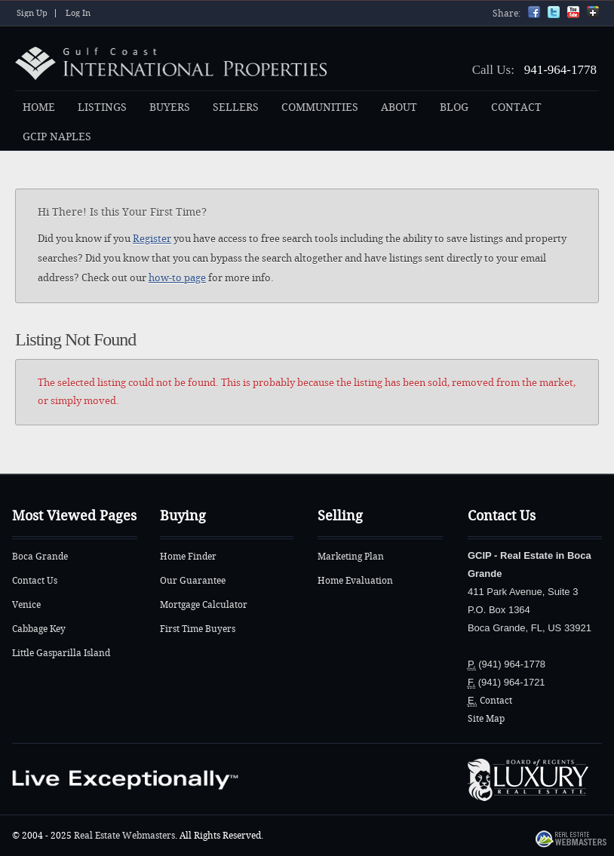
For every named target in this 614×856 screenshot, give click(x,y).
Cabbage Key (39, 629)
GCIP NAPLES (57, 136)
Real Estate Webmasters (124, 835)
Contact (496, 700)
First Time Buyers (197, 629)
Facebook (534, 12)
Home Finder (188, 556)
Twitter (554, 12)
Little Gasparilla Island (61, 653)
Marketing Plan (351, 556)
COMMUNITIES (319, 107)
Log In (78, 13)
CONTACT (516, 107)
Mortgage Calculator (203, 605)
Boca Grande (40, 556)
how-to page (177, 278)
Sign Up (32, 13)
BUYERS (169, 107)
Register (152, 238)
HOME (39, 107)
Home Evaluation (355, 580)
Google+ (593, 12)
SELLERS (236, 107)
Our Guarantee (193, 580)
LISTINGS (102, 107)
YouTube (573, 12)
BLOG (454, 107)
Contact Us (34, 580)
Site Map (486, 718)
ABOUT (399, 107)
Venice (26, 605)
